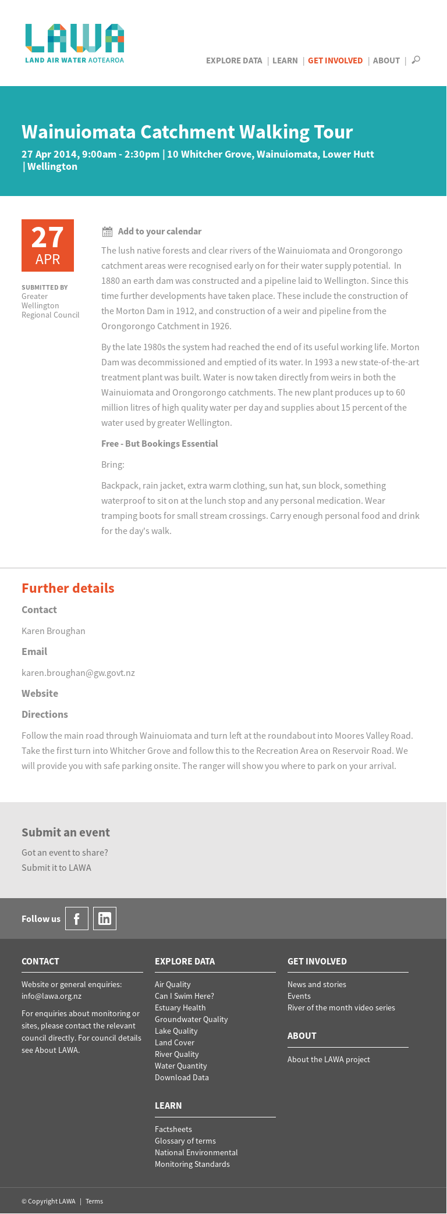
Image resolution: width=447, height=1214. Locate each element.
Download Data (182, 1077)
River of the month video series (341, 1007)
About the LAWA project (329, 1059)
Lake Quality (176, 1031)
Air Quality (173, 984)
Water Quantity (181, 1065)
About (386, 60)
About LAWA (56, 1050)
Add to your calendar (151, 231)
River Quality (177, 1054)
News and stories (317, 984)
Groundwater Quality (191, 1019)
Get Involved (335, 60)
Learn (285, 60)
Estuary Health (180, 1007)
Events (299, 996)
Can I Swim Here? (184, 996)
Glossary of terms (185, 1140)
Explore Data (234, 60)
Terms (94, 1201)
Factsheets (173, 1129)
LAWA (75, 43)
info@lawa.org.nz (51, 996)
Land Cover (174, 1042)
